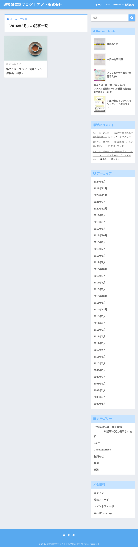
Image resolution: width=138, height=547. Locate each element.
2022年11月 (100, 195)
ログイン (99, 493)
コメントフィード (104, 506)
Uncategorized (102, 449)
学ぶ (96, 463)
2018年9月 (100, 242)
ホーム (98, 4)
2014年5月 (100, 316)
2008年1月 (100, 403)
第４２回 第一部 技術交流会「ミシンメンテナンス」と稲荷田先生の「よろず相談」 (113, 155)
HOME (69, 535)
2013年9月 (100, 329)
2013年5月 (100, 336)
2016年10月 (100, 269)
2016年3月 (100, 289)
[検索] (131, 17)
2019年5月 (100, 228)
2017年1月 (100, 262)
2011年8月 (100, 356)
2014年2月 (100, 323)
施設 (96, 469)
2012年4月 (100, 350)
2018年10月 (100, 235)
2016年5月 (100, 282)
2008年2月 (100, 397)
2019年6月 (100, 222)
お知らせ (99, 456)
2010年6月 (100, 363)
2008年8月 (100, 376)
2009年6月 (100, 370)
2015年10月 (100, 296)
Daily (97, 443)
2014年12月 (100, 309)
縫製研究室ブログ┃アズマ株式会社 (32, 4)
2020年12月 (100, 208)
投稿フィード (101, 499)
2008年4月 (100, 390)
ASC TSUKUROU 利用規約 (120, 4)
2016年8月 (100, 276)
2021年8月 (100, 201)
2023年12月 (100, 188)
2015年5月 (100, 302)
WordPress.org (103, 513)
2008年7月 (100, 383)
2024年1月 (100, 181)
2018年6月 (100, 255)
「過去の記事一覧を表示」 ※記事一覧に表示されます (113, 432)
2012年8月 (100, 343)
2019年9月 (100, 215)
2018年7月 (100, 249)
